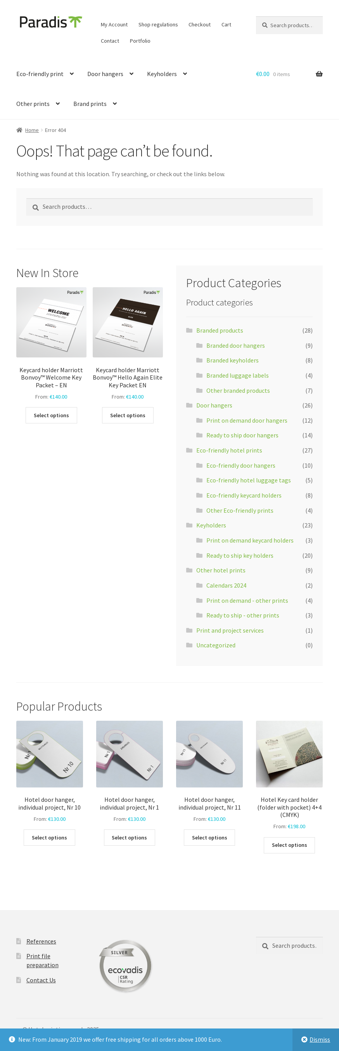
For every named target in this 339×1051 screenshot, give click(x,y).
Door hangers (105, 74)
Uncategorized (215, 645)
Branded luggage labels (237, 375)
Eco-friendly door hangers (240, 465)
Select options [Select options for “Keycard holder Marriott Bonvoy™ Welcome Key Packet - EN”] (51, 415)
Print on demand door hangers (246, 420)
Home (32, 130)
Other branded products (238, 390)
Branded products (219, 330)
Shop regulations (158, 24)
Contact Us (41, 980)
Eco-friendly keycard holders (244, 495)
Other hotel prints (221, 570)
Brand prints (90, 104)
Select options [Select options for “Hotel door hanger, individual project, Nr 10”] (49, 837)
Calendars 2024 (226, 585)
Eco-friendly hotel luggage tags (248, 480)
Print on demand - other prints (247, 600)
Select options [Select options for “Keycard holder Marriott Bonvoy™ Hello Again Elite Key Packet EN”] (127, 415)
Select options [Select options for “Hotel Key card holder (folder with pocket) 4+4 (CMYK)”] (289, 844)
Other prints (33, 104)
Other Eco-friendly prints (239, 510)
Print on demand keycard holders (250, 540)
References (41, 941)
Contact (110, 40)
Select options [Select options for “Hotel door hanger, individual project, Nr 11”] (209, 837)
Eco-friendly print (40, 74)
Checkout (200, 24)
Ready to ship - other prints (242, 615)
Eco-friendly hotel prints (229, 450)
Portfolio (140, 40)
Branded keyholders (232, 360)
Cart (226, 24)
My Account (114, 24)
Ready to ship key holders (239, 555)
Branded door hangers (235, 345)
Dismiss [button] (320, 1039)
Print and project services (230, 630)
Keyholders (162, 74)
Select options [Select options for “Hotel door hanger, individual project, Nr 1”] (129, 837)
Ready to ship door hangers (242, 435)
